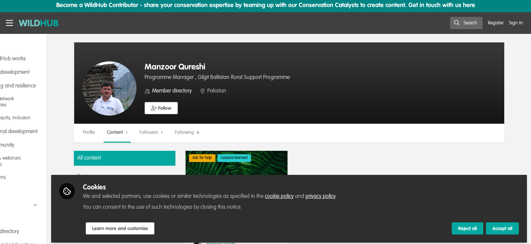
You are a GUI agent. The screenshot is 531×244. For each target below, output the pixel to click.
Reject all (467, 226)
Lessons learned (261, 158)
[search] (466, 23)
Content (152, 132)
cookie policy (318, 194)
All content (123, 158)
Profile (123, 132)
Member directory (206, 91)
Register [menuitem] (496, 23)
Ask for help (229, 158)
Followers (185, 132)
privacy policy (360, 194)
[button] (196, 108)
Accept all (502, 226)
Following (221, 132)
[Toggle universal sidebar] (9, 23)
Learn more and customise (160, 226)
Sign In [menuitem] (516, 23)
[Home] (39, 23)
